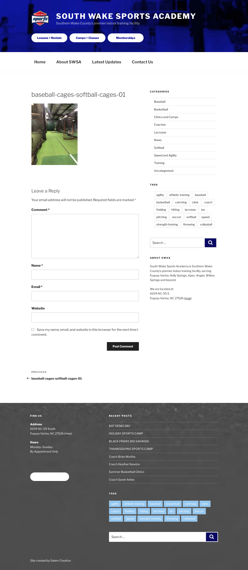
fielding (161, 209)
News (158, 140)
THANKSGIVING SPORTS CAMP (131, 449)
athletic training (179, 195)
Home (40, 61)
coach (208, 202)
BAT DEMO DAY (119, 426)
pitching (161, 217)
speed (205, 217)
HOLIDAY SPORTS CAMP (126, 433)
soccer (176, 217)
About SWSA (68, 61)
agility (160, 195)
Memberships (125, 38)
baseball (200, 195)
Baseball (159, 101)
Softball (159, 147)
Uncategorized (163, 170)
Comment (40, 210)
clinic (195, 202)
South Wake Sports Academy (126, 16)
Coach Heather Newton (124, 464)
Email (36, 287)
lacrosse (190, 209)
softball (191, 217)
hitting (175, 209)
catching (181, 202)
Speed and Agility (165, 155)
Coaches (160, 124)
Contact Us (142, 61)
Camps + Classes (87, 38)
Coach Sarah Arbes (121, 479)
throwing (189, 224)
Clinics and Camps (166, 117)
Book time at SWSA (49, 477)
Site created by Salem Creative (50, 560)
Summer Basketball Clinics (126, 471)
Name (37, 265)
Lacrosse (160, 132)
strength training (167, 224)
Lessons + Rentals (49, 38)
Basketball (161, 109)
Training (159, 163)
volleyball (206, 224)
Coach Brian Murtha (122, 456)
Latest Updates (106, 61)
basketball (163, 202)
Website (38, 308)
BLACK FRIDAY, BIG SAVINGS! (129, 441)
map (188, 298)
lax (203, 209)
